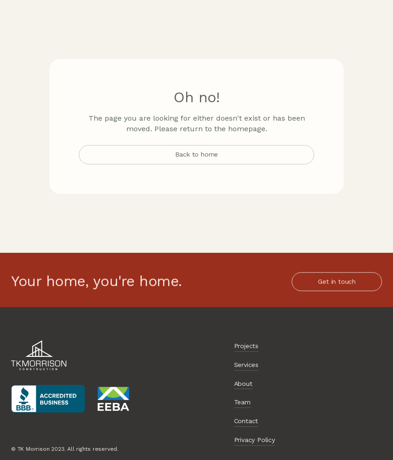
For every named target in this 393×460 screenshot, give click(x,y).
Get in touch (337, 281)
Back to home (196, 154)
